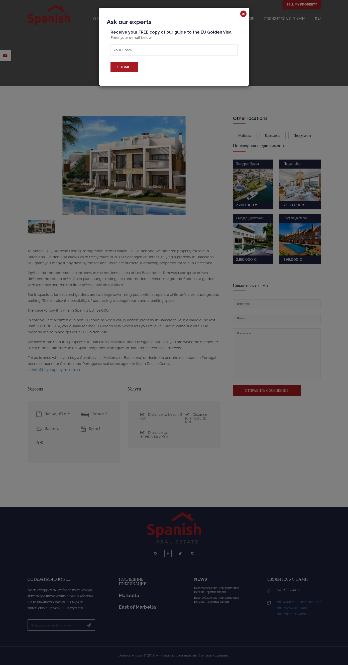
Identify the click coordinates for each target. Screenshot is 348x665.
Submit (124, 67)
